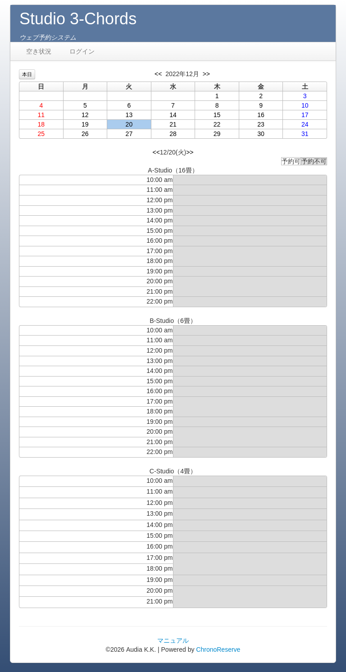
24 (305, 124)
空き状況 (38, 51)
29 (217, 133)
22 (217, 124)
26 (85, 133)
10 (305, 105)
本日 (27, 74)
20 (129, 124)
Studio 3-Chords (78, 18)
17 (305, 114)
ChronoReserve (218, 649)
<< (158, 73)
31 (305, 133)
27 (129, 133)
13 (129, 114)
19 (85, 124)
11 (41, 114)
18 (41, 124)
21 (173, 124)
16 (260, 114)
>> (206, 73)
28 (173, 133)
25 (41, 133)
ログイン (82, 51)
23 (260, 124)
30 (260, 133)
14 (173, 114)
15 (217, 114)
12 (85, 114)
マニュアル (173, 640)
